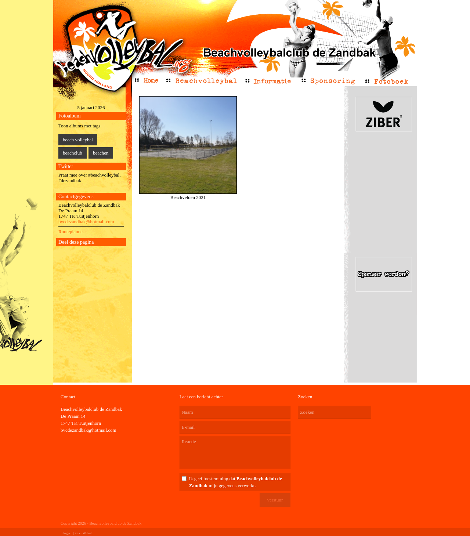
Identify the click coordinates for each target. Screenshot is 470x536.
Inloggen (66, 533)
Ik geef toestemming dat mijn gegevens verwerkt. (235, 482)
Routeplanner (71, 231)
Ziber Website (84, 533)
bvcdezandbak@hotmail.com (86, 221)
